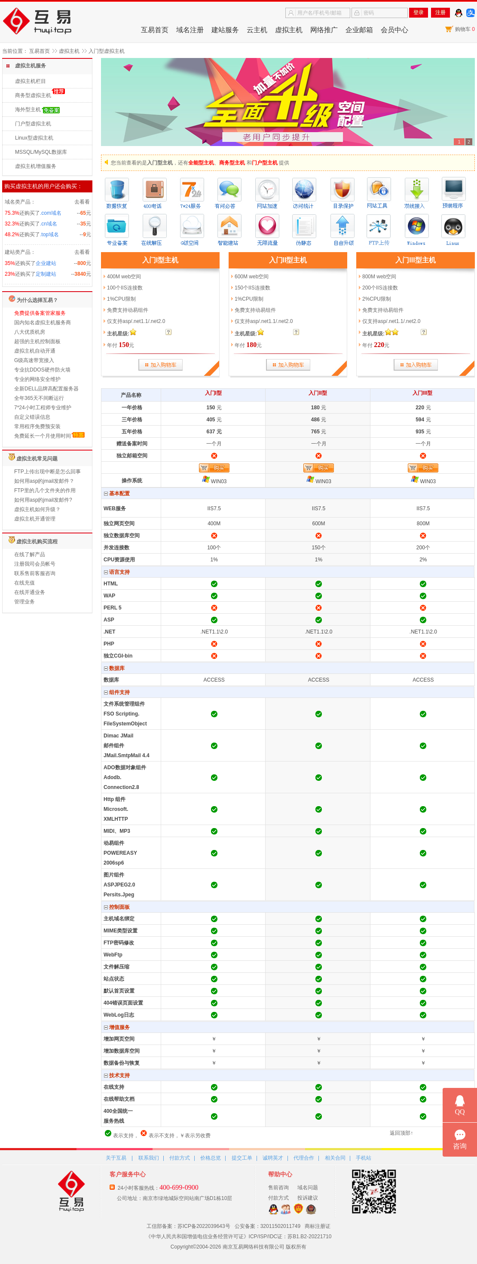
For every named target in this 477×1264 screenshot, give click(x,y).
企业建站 (46, 263)
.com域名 (50, 213)
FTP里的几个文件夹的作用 (45, 490)
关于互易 (116, 1158)
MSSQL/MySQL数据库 (41, 152)
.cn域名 (48, 224)
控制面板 (117, 907)
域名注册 (190, 30)
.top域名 (49, 234)
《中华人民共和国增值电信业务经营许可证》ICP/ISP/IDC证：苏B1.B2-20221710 (239, 1237)
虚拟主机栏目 (30, 81)
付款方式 (179, 1158)
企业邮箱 (359, 30)
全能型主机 (201, 163)
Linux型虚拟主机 (34, 138)
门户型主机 (265, 163)
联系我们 (148, 1158)
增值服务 (117, 1027)
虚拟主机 (289, 30)
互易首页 (154, 30)
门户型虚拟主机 (33, 124)
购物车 (465, 29)
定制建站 (46, 274)
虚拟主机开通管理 (34, 519)
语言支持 (117, 572)
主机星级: (118, 334)
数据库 (114, 668)
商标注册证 (317, 1226)
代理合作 (304, 1158)
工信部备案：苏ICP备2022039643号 (188, 1226)
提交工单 (242, 1158)
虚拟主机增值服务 (35, 166)
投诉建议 (307, 1198)
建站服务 (225, 30)
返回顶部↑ (401, 1133)
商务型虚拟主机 (33, 95)
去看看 (82, 202)
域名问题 (307, 1188)
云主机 (257, 30)
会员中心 (394, 30)
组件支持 (117, 692)
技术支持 (117, 1076)
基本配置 (117, 494)
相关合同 (335, 1158)
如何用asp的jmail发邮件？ (44, 481)
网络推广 (324, 30)
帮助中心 (280, 1174)
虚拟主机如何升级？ (37, 509)
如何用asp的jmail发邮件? (43, 500)
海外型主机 (28, 110)
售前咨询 (278, 1188)
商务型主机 (232, 163)
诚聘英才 (273, 1158)
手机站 (363, 1158)
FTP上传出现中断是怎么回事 (47, 472)
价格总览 (210, 1158)
